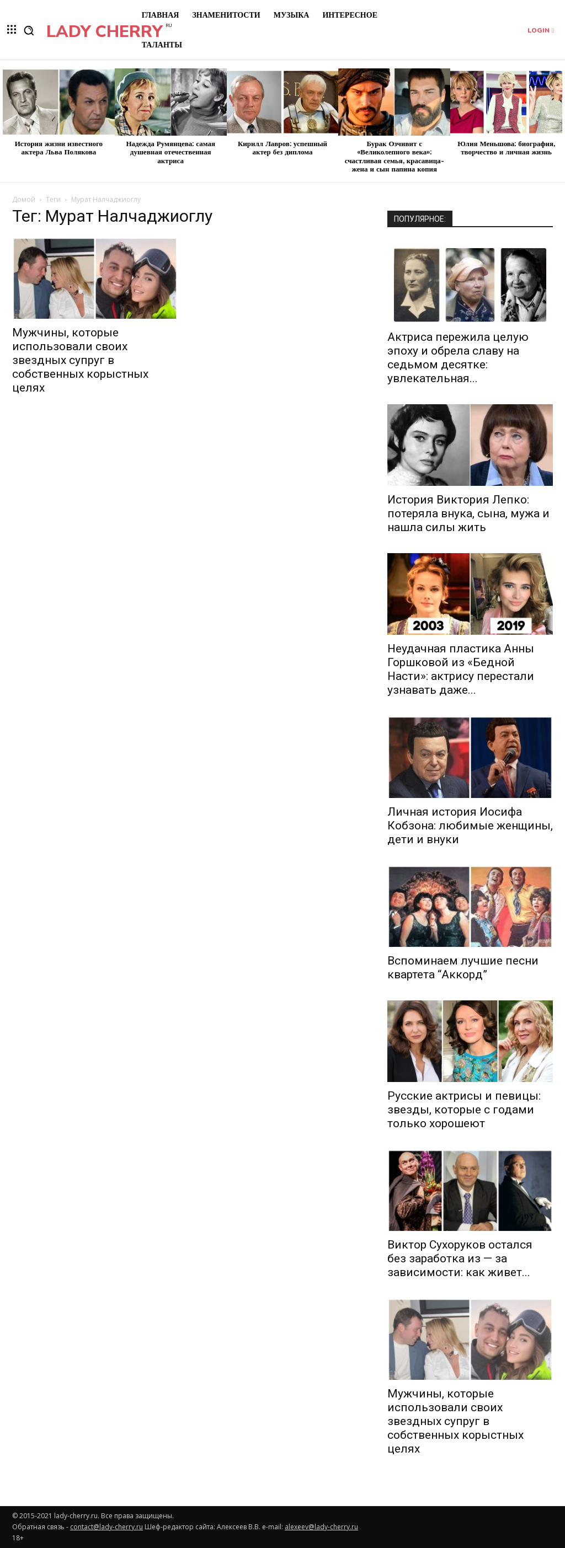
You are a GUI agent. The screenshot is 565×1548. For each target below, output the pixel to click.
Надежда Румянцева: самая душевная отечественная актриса (170, 152)
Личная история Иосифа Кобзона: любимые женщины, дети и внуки (470, 825)
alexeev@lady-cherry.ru (321, 1526)
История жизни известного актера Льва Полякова (59, 148)
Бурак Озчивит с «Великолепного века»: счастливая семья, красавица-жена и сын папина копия (394, 157)
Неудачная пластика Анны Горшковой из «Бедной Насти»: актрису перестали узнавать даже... (460, 669)
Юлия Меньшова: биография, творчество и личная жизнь (506, 148)
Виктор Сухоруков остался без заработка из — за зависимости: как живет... (459, 1258)
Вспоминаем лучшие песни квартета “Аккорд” (463, 967)
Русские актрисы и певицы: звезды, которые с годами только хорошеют (464, 1109)
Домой (23, 199)
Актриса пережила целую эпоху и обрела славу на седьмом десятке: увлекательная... (458, 357)
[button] (29, 30)
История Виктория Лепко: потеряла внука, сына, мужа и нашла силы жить (468, 513)
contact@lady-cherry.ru (106, 1526)
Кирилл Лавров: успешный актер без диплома (282, 148)
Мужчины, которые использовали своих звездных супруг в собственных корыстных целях (80, 360)
